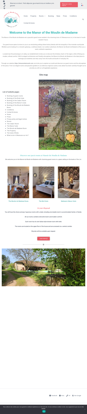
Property (33, 16)
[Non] (85, 409)
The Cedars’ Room (13, 124)
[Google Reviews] (4, 8)
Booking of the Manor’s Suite (16, 103)
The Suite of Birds (13, 133)
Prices (65, 16)
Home (26, 16)
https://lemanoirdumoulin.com (23, 63)
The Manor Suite (12, 126)
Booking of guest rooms (15, 96)
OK (44, 411)
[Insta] (62, 395)
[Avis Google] (77, 395)
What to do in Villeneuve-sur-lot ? (18, 135)
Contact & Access (29, 23)
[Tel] (4, 6)
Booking (51, 16)
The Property (11, 131)
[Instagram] (4, 3)
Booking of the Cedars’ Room (16, 100)
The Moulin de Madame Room (17, 128)
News (58, 16)
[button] (66, 4)
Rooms (42, 15)
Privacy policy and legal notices (17, 119)
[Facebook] (4, 1)
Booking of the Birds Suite (15, 98)
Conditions (73, 16)
